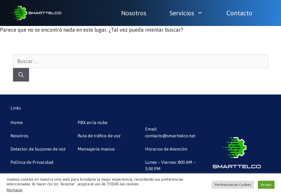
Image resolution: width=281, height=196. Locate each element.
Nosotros (133, 13)
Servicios (189, 13)
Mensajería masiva (96, 149)
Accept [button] (266, 185)
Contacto (239, 13)
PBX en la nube (92, 122)
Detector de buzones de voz (38, 149)
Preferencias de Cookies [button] (233, 185)
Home (16, 122)
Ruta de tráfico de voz (99, 135)
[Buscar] (21, 75)
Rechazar (14, 190)
